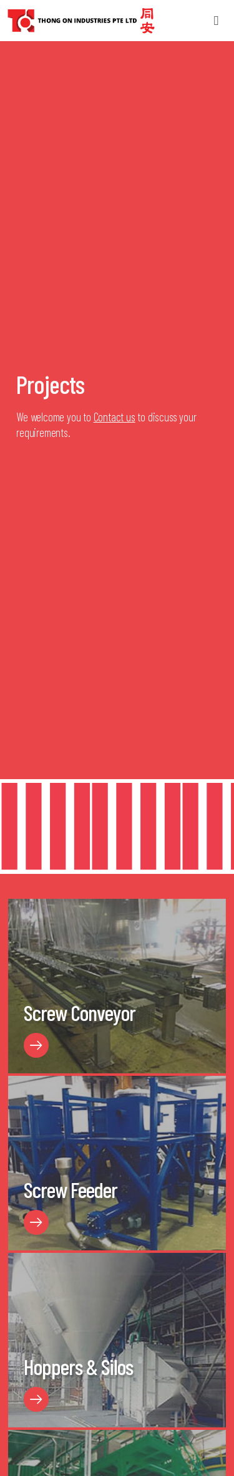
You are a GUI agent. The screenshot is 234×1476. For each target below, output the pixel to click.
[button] (216, 21)
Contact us (114, 417)
